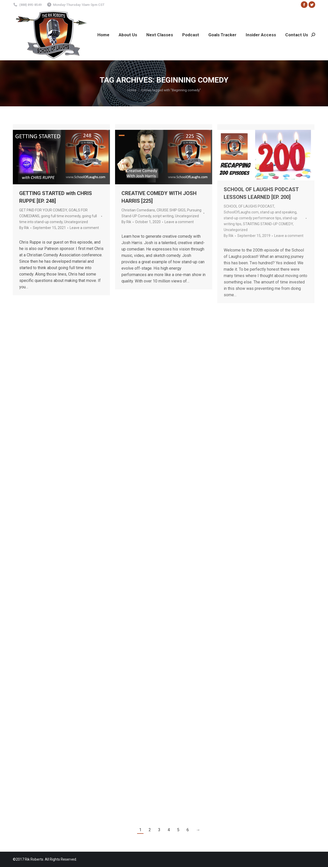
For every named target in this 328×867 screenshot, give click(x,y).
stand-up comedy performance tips (252, 218)
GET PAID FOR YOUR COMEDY (43, 210)
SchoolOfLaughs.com (241, 212)
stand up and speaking (278, 212)
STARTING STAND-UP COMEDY (268, 224)
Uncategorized (76, 222)
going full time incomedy (60, 216)
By (24, 228)
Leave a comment (84, 228)
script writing (163, 216)
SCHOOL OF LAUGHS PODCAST (249, 206)
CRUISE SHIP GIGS (171, 210)
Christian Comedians (138, 210)
